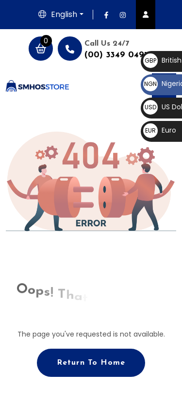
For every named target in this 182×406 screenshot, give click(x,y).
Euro (159, 130)
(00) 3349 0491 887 (124, 55)
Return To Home (91, 363)
